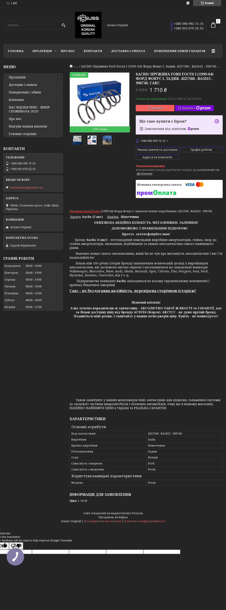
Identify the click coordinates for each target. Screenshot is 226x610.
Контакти (93, 51)
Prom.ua (137, 513)
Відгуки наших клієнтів (28, 126)
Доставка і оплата (128, 51)
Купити (157, 108)
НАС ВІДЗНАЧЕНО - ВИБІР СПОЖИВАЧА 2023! (29, 109)
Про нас (68, 51)
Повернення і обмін (25, 92)
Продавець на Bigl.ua (113, 517)
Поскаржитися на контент (102, 521)
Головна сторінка (22, 134)
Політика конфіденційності (144, 521)
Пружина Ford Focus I (85, 211)
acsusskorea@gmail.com (26, 187)
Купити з (196, 108)
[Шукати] (63, 25)
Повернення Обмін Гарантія (179, 51)
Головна (16, 51)
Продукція (42, 51)
